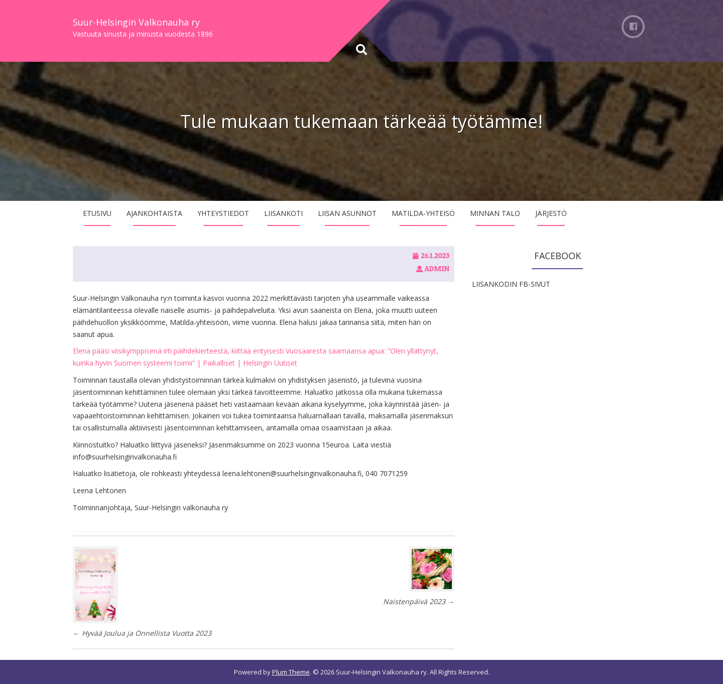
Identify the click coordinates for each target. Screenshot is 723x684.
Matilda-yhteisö (423, 213)
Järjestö (551, 213)
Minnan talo (495, 213)
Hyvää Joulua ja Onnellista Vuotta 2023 (142, 633)
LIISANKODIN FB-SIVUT (511, 284)
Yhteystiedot (223, 213)
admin (436, 269)
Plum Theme (291, 671)
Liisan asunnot (347, 213)
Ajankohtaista (154, 213)
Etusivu (97, 213)
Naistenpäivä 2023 (418, 601)
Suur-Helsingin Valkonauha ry (136, 22)
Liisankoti (283, 213)
